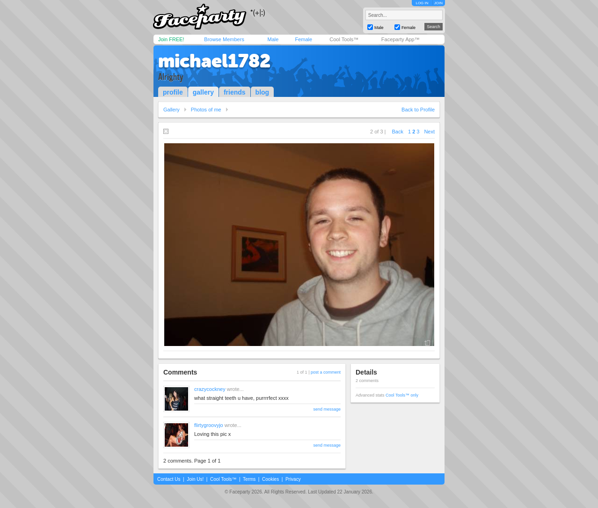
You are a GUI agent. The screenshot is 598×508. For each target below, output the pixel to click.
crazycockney (210, 389)
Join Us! (195, 479)
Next (429, 131)
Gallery (171, 109)
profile (173, 92)
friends (235, 92)
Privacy (293, 479)
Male (272, 39)
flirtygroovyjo (208, 425)
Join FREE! (171, 39)
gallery (203, 92)
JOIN (438, 3)
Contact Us (168, 479)
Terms (249, 479)
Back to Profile (418, 109)
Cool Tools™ (343, 39)
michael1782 (214, 61)
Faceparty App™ (400, 39)
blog (262, 92)
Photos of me (206, 109)
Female (303, 39)
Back (397, 131)
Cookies (270, 479)
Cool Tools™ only (402, 395)
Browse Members (224, 39)
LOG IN (422, 3)
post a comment (326, 372)
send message (327, 409)
